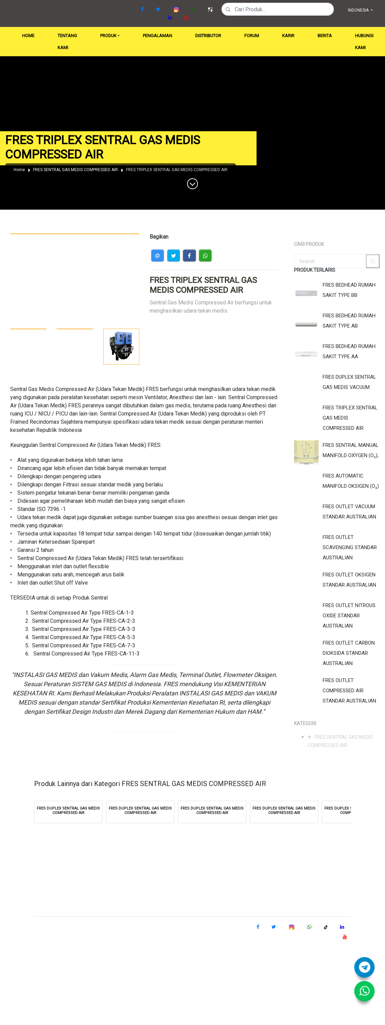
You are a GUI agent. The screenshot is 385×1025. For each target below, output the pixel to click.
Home (19, 169)
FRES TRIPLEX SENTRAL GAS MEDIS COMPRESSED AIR (177, 169)
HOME (29, 34)
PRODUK (108, 35)
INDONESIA (359, 10)
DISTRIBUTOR (208, 35)
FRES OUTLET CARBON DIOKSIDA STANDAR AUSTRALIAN (349, 653)
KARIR (288, 35)
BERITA (325, 35)
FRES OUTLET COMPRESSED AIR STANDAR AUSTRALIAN (349, 690)
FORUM (251, 35)
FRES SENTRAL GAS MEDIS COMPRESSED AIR (75, 169)
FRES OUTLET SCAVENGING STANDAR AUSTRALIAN (350, 547)
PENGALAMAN (157, 35)
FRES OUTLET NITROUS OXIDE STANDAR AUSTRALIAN (349, 615)
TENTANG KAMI (67, 41)
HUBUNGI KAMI (364, 41)
